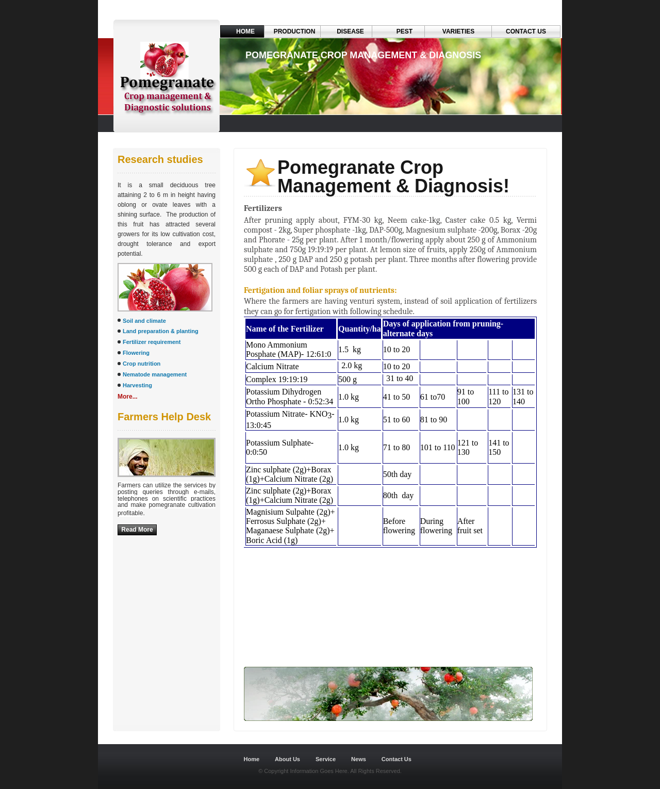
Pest (404, 31)
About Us (287, 759)
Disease (350, 31)
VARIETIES (458, 31)
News (358, 759)
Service (326, 759)
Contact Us (526, 31)
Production (295, 31)
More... (128, 396)
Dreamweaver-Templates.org (169, 735)
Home (245, 31)
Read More (137, 529)
